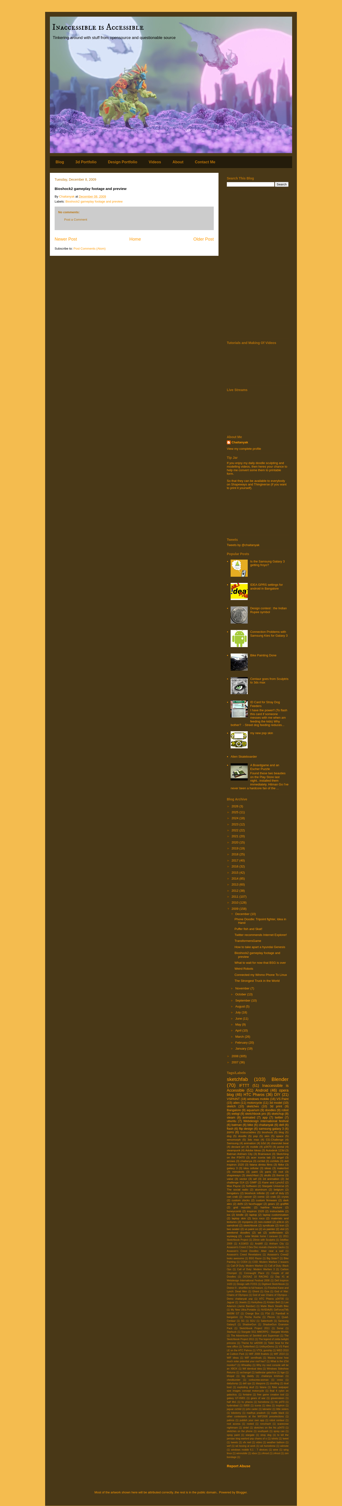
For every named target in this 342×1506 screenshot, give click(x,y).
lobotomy (236, 1413)
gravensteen (277, 1398)
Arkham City (276, 1243)
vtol (282, 1228)
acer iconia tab (261, 1157)
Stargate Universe (273, 1185)
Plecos (271, 1317)
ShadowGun (249, 1324)
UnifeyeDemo (266, 1346)
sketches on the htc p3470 (269, 1427)
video (259, 1442)
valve (230, 1178)
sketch (231, 1106)
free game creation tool (270, 1394)
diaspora (260, 1383)
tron (282, 1225)
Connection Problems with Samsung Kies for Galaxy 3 (269, 633)
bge (283, 1372)
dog (229, 1136)
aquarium (253, 1110)
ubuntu (231, 1121)
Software (251, 1185)
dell (281, 1125)
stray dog (266, 1435)
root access (233, 1424)
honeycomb (234, 1211)
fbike (281, 1164)
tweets (234, 1442)
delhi (240, 1203)
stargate (250, 1435)
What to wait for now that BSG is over (260, 962)
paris (268, 1171)
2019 (235, 848)
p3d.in (280, 1221)
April (238, 1030)
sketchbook (250, 1225)
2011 (235, 896)
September (243, 1000)
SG (243, 1321)
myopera (247, 1221)
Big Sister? (273, 1258)
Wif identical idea (252, 1368)
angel (280, 1157)
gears (271, 1203)
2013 (235, 884)
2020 (235, 842)
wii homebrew (268, 1446)
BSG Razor (255, 1258)
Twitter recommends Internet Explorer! (260, 935)
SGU (252, 1321)
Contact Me (205, 162)
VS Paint (282, 1099)
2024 (235, 818)
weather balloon (276, 1442)
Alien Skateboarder (244, 756)
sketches (253, 1106)
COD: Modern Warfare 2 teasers (270, 1262)
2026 (235, 806)
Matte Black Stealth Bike (275, 1306)
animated (248, 1117)
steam (231, 1117)
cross (280, 1380)
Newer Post (66, 239)
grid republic (242, 1207)
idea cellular (251, 1168)
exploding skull (245, 1387)
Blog (60, 162)
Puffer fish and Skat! (248, 929)
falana (263, 1387)
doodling (274, 1383)
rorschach (265, 1424)
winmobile (241, 1453)
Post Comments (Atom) (90, 248)
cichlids (274, 1160)
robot (285, 1110)
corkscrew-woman (259, 1380)
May (238, 1024)
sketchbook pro (255, 1113)
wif (254, 1178)
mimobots (238, 1171)
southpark (263, 1431)
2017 (235, 860)
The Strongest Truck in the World (257, 981)
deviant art (238, 1146)
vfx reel (247, 1442)
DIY (277, 1095)
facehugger (255, 1203)
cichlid (261, 1160)
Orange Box (252, 1313)
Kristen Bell (273, 1302)
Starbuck (232, 1332)
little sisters (282, 1409)
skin (266, 1136)
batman (237, 1125)
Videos (155, 162)
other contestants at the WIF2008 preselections (255, 1416)
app (265, 1117)
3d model (275, 1102)
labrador (266, 1409)
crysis (285, 1196)
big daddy (248, 1376)
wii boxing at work (245, 1446)
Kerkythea (256, 1302)
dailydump (232, 1383)
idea (268, 1405)
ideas (268, 1168)
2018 (235, 854)
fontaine (247, 1394)
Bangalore (234, 1110)
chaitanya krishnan (272, 1376)
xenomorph (234, 1139)
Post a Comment (75, 219)
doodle (242, 1136)
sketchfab (237, 1079)
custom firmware (266, 1200)
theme (280, 1175)
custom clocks (241, 1200)
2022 (235, 830)
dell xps (247, 1383)
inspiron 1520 (255, 1211)
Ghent (255, 1291)
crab (273, 1196)
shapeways (234, 1175)
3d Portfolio (86, 162)
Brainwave (264, 1153)
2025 (235, 812)
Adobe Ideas (253, 1150)
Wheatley (246, 1365)
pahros (230, 1420)
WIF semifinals (253, 1357)
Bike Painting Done (263, 655)
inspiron (280, 1405)
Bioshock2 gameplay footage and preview (94, 201)
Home (135, 239)
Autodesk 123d (275, 1150)
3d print (276, 1106)
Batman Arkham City (240, 1153)
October (241, 994)
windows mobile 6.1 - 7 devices (249, 1449)
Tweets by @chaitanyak (243, 545)
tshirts (274, 1438)
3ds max (253, 1139)
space (280, 1136)
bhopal (230, 1376)
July (238, 1012)
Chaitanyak (240, 442)
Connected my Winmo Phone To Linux (260, 975)
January (241, 1048)
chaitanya (246, 1160)
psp (255, 1136)
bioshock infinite (255, 1193)
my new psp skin (261, 733)
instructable (277, 1211)
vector (243, 1178)
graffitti (284, 1203)
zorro (230, 1132)
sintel (246, 1427)
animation (250, 1143)
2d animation (271, 1178)
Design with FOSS (247, 1284)
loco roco (258, 1218)
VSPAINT (233, 1099)
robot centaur (277, 1420)
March (240, 1036)
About (177, 162)
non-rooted (264, 1221)
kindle (240, 1214)
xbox (254, 1453)
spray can (279, 1431)
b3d (263, 1143)
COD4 (244, 1262)
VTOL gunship (264, 1350)
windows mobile (258, 1099)
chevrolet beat (280, 1143)
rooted (250, 1424)
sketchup (277, 1113)
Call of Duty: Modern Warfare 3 (256, 1269)
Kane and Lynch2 (273, 1182)
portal (280, 1146)
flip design (246, 1128)
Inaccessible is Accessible (98, 27)
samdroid (232, 1225)
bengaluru (233, 1193)
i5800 (246, 1405)
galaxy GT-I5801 (236, 1398)
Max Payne (234, 1185)
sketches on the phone (240, 1431)
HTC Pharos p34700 (271, 1299)
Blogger (241, 1492)
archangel (245, 1372)
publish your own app (252, 1420)
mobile (254, 1146)
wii (259, 1232)
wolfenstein (276, 1232)
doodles (270, 1110)
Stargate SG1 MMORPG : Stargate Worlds (265, 1332)
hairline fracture (271, 1207)
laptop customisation (276, 1214)
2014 (235, 878)
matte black (277, 1413)
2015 (235, 872)
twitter (279, 1117)
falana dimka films (261, 1164)
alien (236, 1102)
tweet (286, 1438)
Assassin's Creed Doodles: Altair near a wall (255, 1251)
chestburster (233, 1380)
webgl (236, 1113)
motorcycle (254, 1102)
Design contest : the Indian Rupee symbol (268, 610)
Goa (266, 1291)
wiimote (284, 1446)
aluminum (261, 1189)
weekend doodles (238, 1232)
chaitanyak (266, 1125)
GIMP (253, 1182)
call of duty (277, 1193)
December (243, 914)
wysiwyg (232, 1236)
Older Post (203, 239)
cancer (247, 1196)
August (240, 1006)
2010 (235, 902)
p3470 (268, 1146)
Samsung (232, 1143)
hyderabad (232, 1405)
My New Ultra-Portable (243, 1309)
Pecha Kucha (253, 1317)
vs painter (269, 1228)
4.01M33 (243, 1243)
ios (228, 1214)
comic (261, 1196)
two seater (233, 1228)
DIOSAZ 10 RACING (255, 1276)
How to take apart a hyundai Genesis (259, 947)
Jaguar (230, 1302)
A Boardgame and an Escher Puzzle (264, 767)
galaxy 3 (232, 1168)
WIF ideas (233, 1357)
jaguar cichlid (234, 1409)
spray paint (233, 1435)
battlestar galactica (266, 1372)
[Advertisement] (258, 264)
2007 (235, 1062)
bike (250, 1125)
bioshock (267, 1132)
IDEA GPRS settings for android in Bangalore (266, 586)
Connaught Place (254, 1273)
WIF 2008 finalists (259, 1354)
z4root (276, 1453)
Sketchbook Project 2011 (254, 1328)
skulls (267, 1175)
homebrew (264, 1402)
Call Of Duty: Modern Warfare (247, 1265)
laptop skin (239, 1218)
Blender (280, 1079)
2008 (235, 1056)
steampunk (233, 1150)
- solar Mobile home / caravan (260, 1236)
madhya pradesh (256, 1413)
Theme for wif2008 (252, 1343)
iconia (258, 1405)
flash (230, 1128)
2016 (235, 866)
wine (275, 1449)
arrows (231, 1160)
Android (261, 1090)
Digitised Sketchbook (273, 1284)
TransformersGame (247, 941)
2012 (235, 890)
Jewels (243, 1302)
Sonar (280, 1328)
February (242, 1042)
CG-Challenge (274, 1139)
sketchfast (252, 1175)
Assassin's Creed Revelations (244, 1254)
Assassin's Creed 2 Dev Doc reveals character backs (256, 1247)
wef (229, 1446)
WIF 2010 (279, 1354)
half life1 (231, 1402)
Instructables (248, 1132)
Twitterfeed (248, 1346)
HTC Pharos (254, 1095)
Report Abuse (238, 1466)
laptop (253, 1214)
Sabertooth (267, 1321)
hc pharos (247, 1402)
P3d (267, 1313)
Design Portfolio (122, 162)
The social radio (237, 1189)
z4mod (265, 1453)
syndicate (268, 1225)
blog (281, 1132)
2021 (235, 836)
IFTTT (244, 1086)
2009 (235, 908)
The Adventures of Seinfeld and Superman (255, 1335)
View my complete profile (244, 448)
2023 (235, 824)
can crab (232, 1196)
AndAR (259, 1243)
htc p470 (280, 1402)
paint (254, 1171)
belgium (279, 1189)
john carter (252, 1409)
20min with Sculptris (264, 1240)
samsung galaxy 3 (271, 1128)
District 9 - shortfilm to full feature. (245, 1288)
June (239, 1018)
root (280, 1171)
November (243, 988)
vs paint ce (251, 1228)
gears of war (258, 1398)
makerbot (283, 1168)
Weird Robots (243, 968)
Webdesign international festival (266, 1121)
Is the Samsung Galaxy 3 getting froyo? (267, 563)
